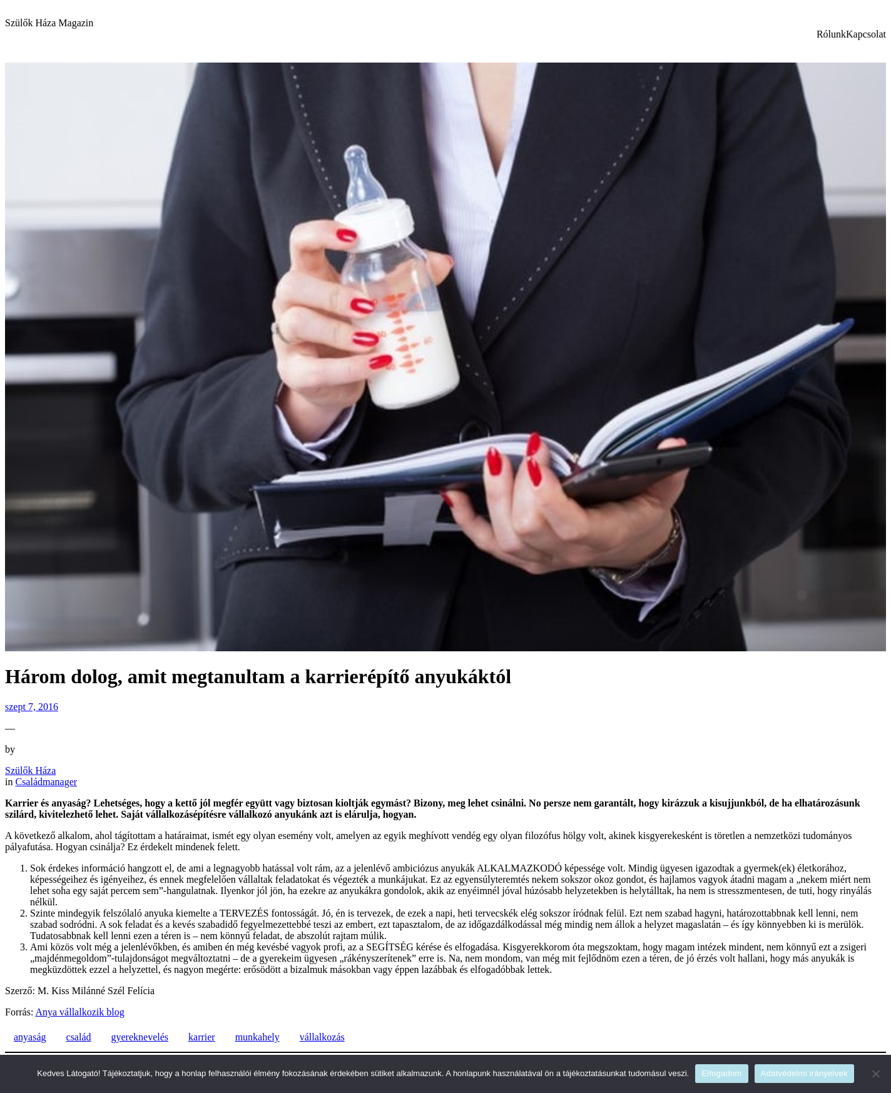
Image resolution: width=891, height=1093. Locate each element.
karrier (201, 1037)
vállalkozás (322, 1037)
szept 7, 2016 (31, 706)
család (78, 1037)
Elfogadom (721, 1073)
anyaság (30, 1037)
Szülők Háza (30, 770)
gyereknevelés (140, 1037)
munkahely (257, 1037)
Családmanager (46, 781)
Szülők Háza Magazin (49, 23)
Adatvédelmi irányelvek (804, 1073)
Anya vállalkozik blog (79, 1012)
